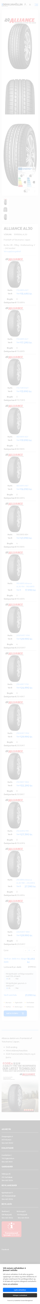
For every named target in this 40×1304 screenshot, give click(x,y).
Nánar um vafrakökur (10, 1284)
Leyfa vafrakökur (20, 1290)
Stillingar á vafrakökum (20, 1295)
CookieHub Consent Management (23, 1300)
